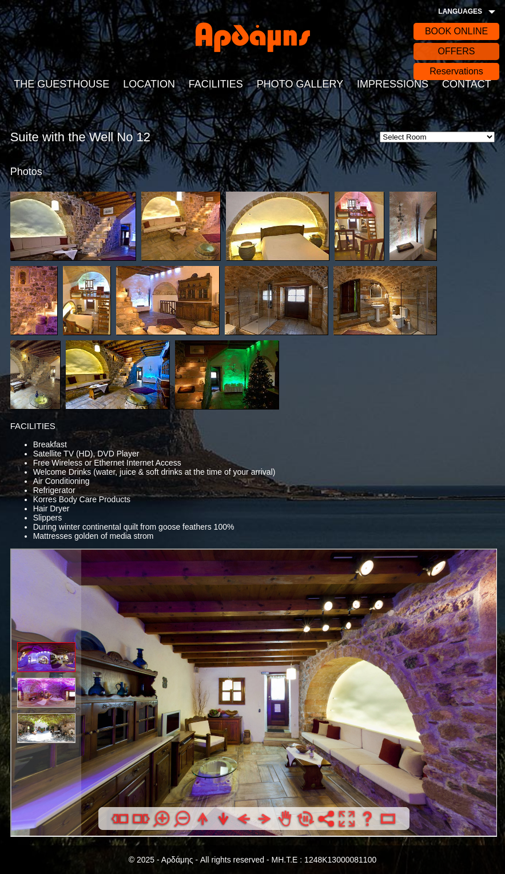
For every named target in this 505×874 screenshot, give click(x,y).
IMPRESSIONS (392, 84)
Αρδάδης (252, 37)
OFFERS (456, 51)
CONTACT (466, 84)
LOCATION (149, 84)
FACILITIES (216, 84)
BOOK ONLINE (456, 31)
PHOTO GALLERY (300, 84)
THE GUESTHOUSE (61, 84)
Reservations (456, 71)
